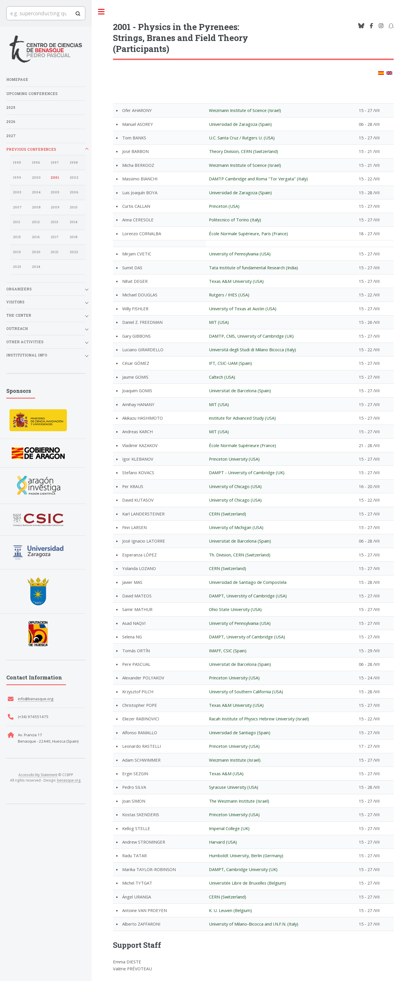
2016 (36, 237)
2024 (36, 267)
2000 (36, 177)
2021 (55, 252)
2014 (74, 222)
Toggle (101, 12)
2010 (74, 207)
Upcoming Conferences (32, 93)
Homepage (17, 79)
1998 (74, 162)
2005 (55, 192)
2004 (36, 192)
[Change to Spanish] (381, 73)
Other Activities (24, 341)
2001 (55, 177)
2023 (17, 267)
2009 (55, 207)
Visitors (15, 302)
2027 (11, 135)
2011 (16, 222)
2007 (17, 207)
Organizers (19, 289)
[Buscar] (78, 13)
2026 (10, 121)
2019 (17, 252)
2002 (74, 177)
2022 (74, 252)
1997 (55, 162)
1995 (17, 162)
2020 (36, 252)
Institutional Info (26, 355)
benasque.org (69, 780)
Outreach (17, 328)
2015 (17, 237)
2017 (55, 237)
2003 (17, 192)
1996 (36, 162)
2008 (36, 207)
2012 (36, 222)
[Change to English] (389, 73)
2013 (55, 222)
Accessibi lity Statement (37, 774)
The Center (18, 315)
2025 (11, 107)
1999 (17, 177)
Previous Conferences (31, 149)
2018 (74, 237)
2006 (74, 192)
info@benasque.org (35, 698)
